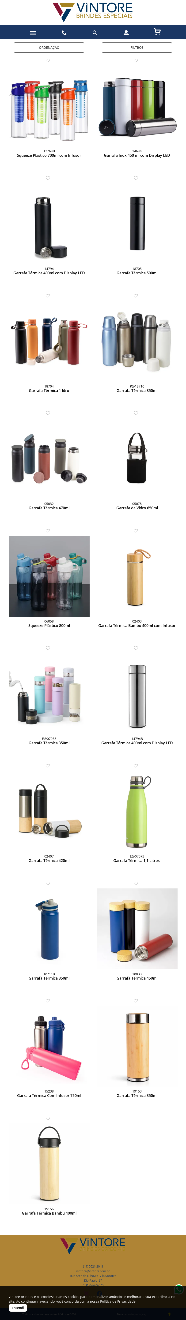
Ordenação (49, 47)
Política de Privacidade (118, 1301)
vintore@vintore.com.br (93, 1271)
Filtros (137, 47)
